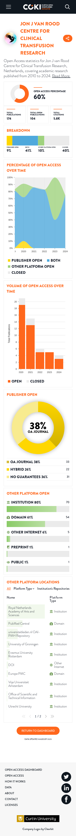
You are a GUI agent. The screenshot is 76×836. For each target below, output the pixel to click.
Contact (11, 799)
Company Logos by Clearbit (38, 829)
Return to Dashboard (38, 731)
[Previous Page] (30, 716)
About (9, 793)
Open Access (14, 776)
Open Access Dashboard (23, 770)
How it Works (15, 781)
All (9, 588)
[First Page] (23, 716)
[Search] (67, 7)
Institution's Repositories (53, 588)
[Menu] (8, 7)
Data (8, 787)
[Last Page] (52, 716)
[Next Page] (46, 716)
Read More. (61, 76)
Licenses (11, 805)
